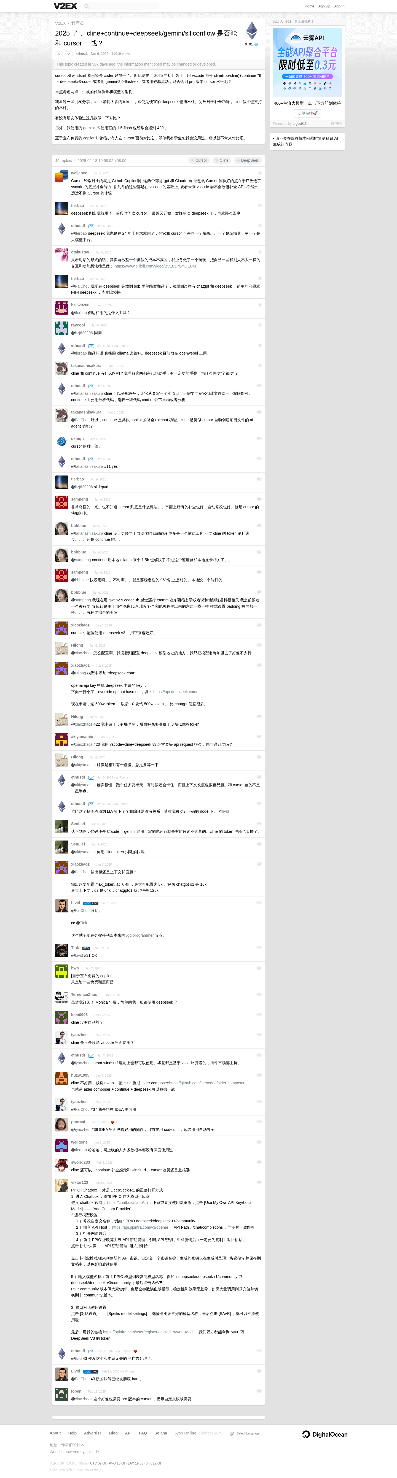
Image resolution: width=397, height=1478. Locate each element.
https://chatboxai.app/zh (127, 1202)
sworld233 (80, 1162)
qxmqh (77, 438)
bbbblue (78, 525)
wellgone (79, 1142)
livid (225, 811)
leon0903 (79, 1014)
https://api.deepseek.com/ (175, 692)
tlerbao (77, 205)
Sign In (339, 6)
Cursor (199, 160)
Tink (83, 923)
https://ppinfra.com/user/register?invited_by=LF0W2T (148, 1332)
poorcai (78, 1122)
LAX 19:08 (135, 1463)
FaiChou (82, 286)
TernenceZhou (84, 994)
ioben (76, 1391)
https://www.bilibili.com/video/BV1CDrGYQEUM (155, 266)
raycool (78, 325)
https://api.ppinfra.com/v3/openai (140, 1227)
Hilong (77, 645)
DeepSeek (248, 160)
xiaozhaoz (80, 625)
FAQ (143, 1433)
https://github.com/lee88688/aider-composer (207, 1083)
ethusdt (82, 54)
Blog (113, 1433)
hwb (75, 968)
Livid (75, 903)
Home (309, 6)
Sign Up (324, 6)
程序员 (77, 23)
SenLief (78, 824)
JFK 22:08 (153, 1463)
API (128, 1433)
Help (72, 1433)
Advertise (93, 1433)
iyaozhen (79, 1035)
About (55, 1433)
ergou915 (300, 124)
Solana (160, 1433)
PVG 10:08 (117, 1463)
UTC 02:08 (98, 1463)
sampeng (79, 499)
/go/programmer (140, 935)
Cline (222, 160)
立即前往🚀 (307, 113)
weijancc (79, 173)
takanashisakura (86, 365)
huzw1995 (80, 1075)
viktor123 (79, 1182)
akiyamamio (82, 736)
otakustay (80, 252)
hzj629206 (80, 305)
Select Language (244, 1433)
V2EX (60, 23)
